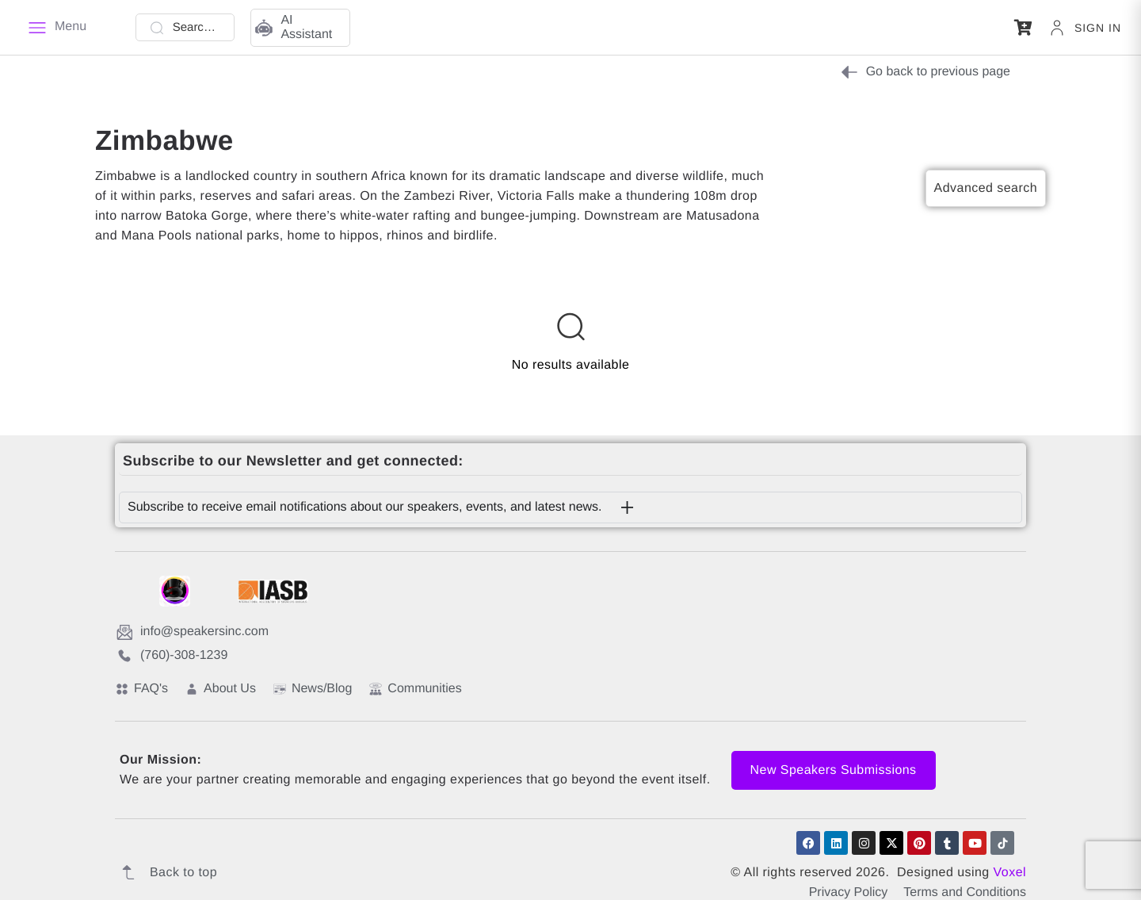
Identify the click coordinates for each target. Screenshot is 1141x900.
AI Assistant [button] (293, 27)
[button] (1023, 27)
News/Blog (312, 688)
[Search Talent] (185, 27)
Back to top (166, 872)
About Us (220, 688)
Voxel (1010, 872)
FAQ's (142, 688)
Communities (415, 688)
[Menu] (57, 27)
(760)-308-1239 (171, 656)
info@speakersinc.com (192, 632)
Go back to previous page (925, 72)
